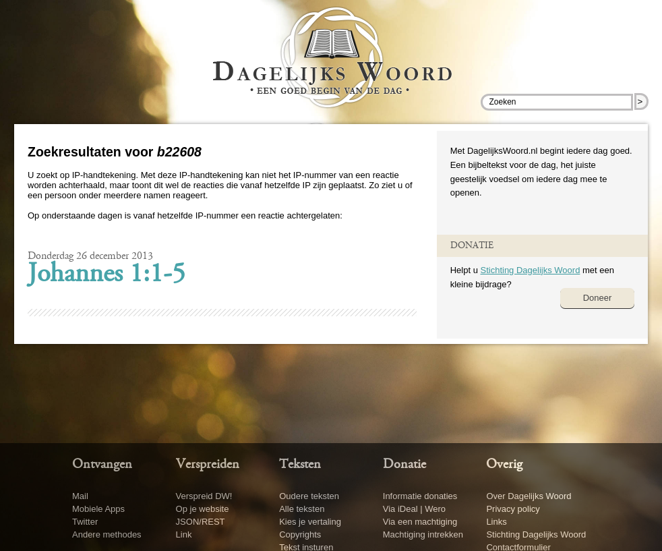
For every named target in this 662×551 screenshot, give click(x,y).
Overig (504, 464)
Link (184, 534)
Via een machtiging (420, 522)
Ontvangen (102, 464)
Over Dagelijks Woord (528, 496)
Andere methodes (107, 534)
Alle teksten (301, 509)
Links (496, 522)
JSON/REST (200, 522)
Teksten (300, 464)
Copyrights (300, 534)
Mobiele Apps (98, 509)
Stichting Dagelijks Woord (530, 270)
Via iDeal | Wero (414, 509)
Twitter (85, 522)
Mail (80, 496)
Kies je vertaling (310, 522)
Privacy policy (512, 509)
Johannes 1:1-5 (106, 275)
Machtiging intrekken (423, 534)
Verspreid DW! (204, 496)
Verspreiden (207, 464)
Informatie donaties (420, 496)
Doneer (597, 298)
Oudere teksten (309, 496)
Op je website (202, 509)
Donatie (404, 464)
